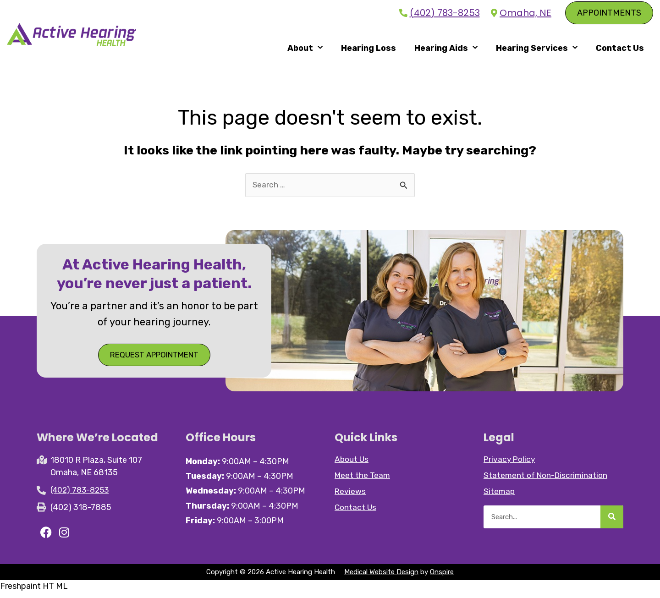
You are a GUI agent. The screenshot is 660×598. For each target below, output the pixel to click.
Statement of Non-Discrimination (548, 479)
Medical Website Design (381, 577)
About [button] (305, 49)
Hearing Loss (368, 50)
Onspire (442, 577)
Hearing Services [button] (537, 49)
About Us (352, 463)
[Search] (611, 521)
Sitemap (500, 495)
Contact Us (620, 50)
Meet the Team (363, 479)
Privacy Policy (510, 463)
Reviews (350, 495)
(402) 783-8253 (445, 13)
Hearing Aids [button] (446, 49)
